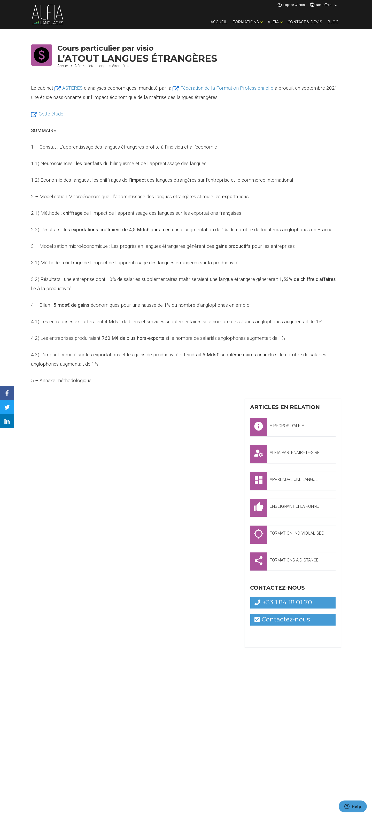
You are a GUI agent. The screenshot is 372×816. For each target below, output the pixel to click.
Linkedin (11, 417)
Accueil (219, 22)
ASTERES (72, 88)
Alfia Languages (47, 14)
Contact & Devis (305, 22)
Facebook (11, 389)
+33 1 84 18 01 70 (283, 602)
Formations (246, 22)
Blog (332, 22)
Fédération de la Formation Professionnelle (227, 88)
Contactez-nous (282, 619)
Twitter (11, 403)
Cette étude (51, 114)
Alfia (273, 22)
